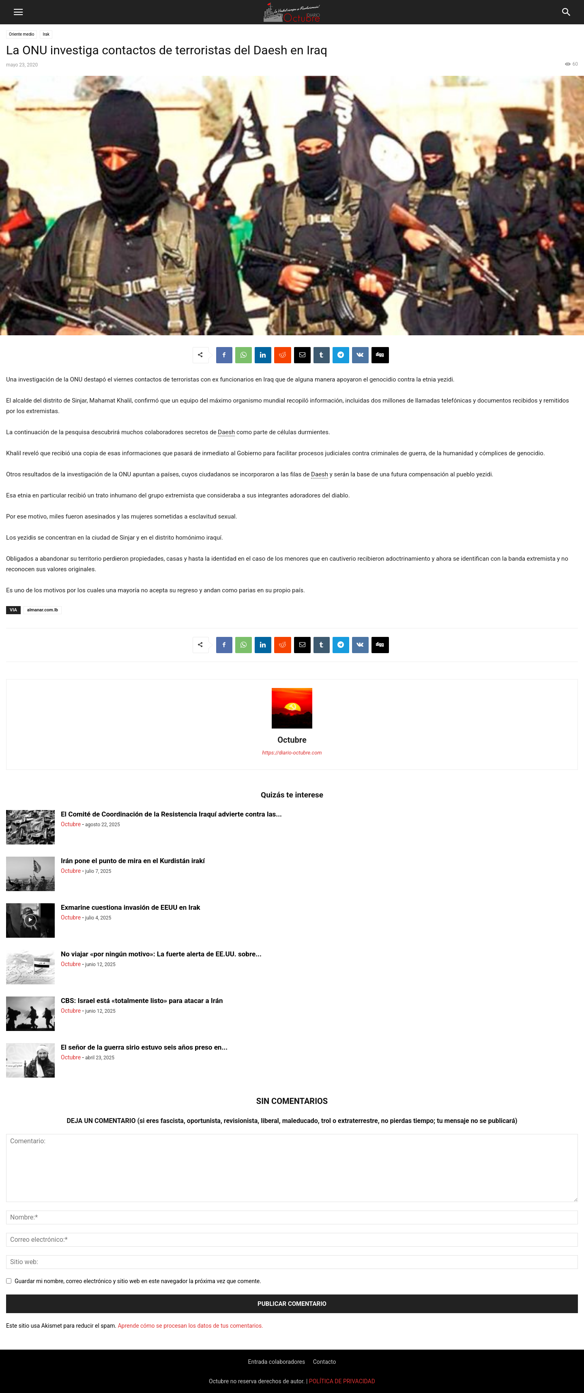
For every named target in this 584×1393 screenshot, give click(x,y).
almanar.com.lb (42, 610)
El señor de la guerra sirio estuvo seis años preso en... (144, 1047)
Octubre (291, 740)
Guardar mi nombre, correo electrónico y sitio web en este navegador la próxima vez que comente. (138, 1281)
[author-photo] (292, 728)
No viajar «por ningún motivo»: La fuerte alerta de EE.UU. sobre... (161, 954)
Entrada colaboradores (276, 1362)
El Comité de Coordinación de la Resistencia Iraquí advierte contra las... (171, 814)
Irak (46, 34)
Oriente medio (21, 34)
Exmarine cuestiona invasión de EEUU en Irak (130, 907)
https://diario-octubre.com (292, 753)
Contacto (324, 1362)
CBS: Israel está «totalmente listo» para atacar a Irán (142, 1001)
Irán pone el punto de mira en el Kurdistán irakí (133, 861)
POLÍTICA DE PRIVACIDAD (342, 1381)
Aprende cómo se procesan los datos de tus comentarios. (190, 1325)
